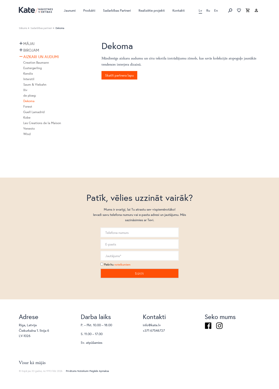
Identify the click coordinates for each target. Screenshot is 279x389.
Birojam (31, 50)
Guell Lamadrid (34, 112)
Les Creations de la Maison (42, 123)
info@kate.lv (152, 325)
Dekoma (29, 101)
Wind (27, 134)
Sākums (23, 28)
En (216, 10)
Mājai (29, 43)
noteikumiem (122, 264)
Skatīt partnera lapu (119, 75)
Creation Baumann (36, 62)
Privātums (71, 371)
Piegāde (93, 371)
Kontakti (178, 10)
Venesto (29, 128)
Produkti (89, 10)
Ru (208, 10)
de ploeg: (29, 95)
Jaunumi (70, 10)
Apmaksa (104, 371)
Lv (200, 10)
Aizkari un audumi (41, 56)
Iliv (25, 90)
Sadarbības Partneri (117, 10)
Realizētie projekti (152, 10)
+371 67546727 (154, 330)
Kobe (27, 117)
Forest (27, 106)
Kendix (28, 73)
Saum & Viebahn (34, 84)
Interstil (28, 79)
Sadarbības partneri (41, 28)
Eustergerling (32, 68)
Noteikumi (83, 371)
